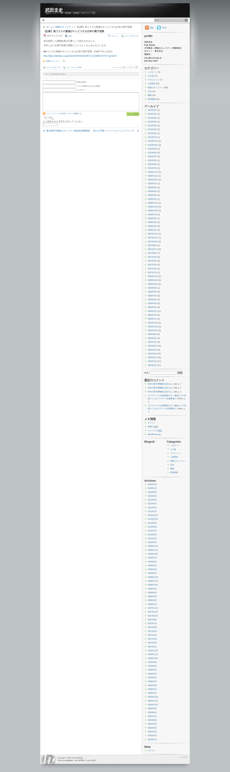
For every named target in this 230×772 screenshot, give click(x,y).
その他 (150, 76)
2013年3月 (152, 125)
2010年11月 (153, 141)
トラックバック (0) (118, 67)
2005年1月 (152, 365)
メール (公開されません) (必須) (88, 86)
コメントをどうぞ (131, 36)
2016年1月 (152, 114)
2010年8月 (152, 153)
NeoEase (69, 760)
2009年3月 (152, 195)
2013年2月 (152, 129)
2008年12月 (153, 203)
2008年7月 (152, 214)
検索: (146, 373)
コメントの (155, 430)
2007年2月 (152, 269)
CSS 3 (93, 760)
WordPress (48, 759)
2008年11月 (153, 207)
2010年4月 (152, 164)
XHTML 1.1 (82, 760)
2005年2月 (152, 361)
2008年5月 (152, 218)
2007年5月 (152, 257)
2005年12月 (153, 323)
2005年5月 (152, 350)
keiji (69, 36)
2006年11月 (153, 280)
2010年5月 (152, 160)
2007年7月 (152, 249)
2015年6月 (152, 118)
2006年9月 (152, 288)
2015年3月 (152, 122)
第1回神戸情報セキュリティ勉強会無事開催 (68, 130)
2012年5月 (152, 133)
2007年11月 (153, 238)
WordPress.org (154, 434)
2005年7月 (152, 342)
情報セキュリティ (64, 27)
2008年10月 (153, 210)
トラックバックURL (74, 67)
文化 (150, 91)
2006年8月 (152, 292)
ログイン (151, 423)
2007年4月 (152, 261)
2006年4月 (152, 307)
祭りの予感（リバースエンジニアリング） (114, 130)
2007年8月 (152, 245)
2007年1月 (152, 272)
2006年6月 (152, 299)
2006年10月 (153, 284)
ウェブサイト (81, 90)
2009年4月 (152, 191)
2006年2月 (152, 315)
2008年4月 (152, 222)
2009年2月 (152, 199)
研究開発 (151, 99)
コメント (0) (133, 67)
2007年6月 (152, 253)
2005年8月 (152, 338)
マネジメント (153, 80)
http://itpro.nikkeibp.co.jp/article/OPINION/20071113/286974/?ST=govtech (80, 56)
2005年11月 (153, 327)
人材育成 (151, 83)
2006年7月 (152, 296)
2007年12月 (153, 234)
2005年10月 (153, 330)
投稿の (153, 426)
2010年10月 (153, 145)
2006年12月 (153, 276)
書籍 (150, 95)
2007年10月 (153, 242)
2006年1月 (152, 319)
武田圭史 (54, 10)
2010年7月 (152, 156)
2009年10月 (153, 180)
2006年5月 (152, 303)
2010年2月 (152, 168)
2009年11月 (153, 176)
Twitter (164, 27)
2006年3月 (152, 311)
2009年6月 (152, 187)
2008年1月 (152, 230)
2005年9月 (152, 334)
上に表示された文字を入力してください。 (64, 121)
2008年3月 (152, 226)
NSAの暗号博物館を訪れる (159, 384)
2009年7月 (152, 183)
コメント (115, 36)
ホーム (43, 20)
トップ (184, 757)
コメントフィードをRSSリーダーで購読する (63, 113)
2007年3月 (152, 265)
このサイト (152, 72)
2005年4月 (152, 354)
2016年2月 (152, 110)
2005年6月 (152, 346)
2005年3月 (152, 357)
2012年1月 (152, 137)
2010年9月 (152, 149)
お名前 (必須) (81, 82)
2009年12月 (153, 172)
